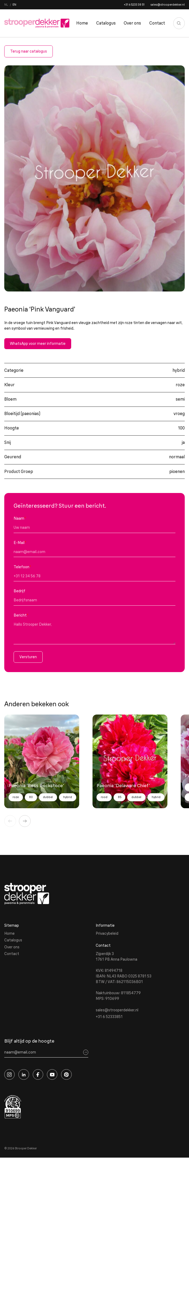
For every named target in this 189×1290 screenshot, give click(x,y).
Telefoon (22, 567)
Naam (20, 518)
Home (82, 23)
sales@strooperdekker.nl (167, 4)
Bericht (21, 615)
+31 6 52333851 (109, 1016)
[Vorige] (10, 821)
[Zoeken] (179, 23)
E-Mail (20, 542)
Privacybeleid (107, 933)
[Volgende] (25, 821)
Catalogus (106, 23)
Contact (157, 23)
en (14, 4)
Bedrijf (19, 591)
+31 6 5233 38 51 (134, 4)
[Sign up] (85, 1052)
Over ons (132, 23)
